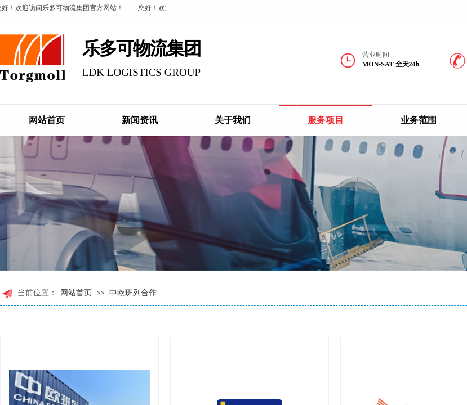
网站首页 (47, 120)
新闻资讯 (140, 120)
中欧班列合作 (133, 293)
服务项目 (326, 120)
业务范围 (419, 120)
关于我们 (233, 120)
